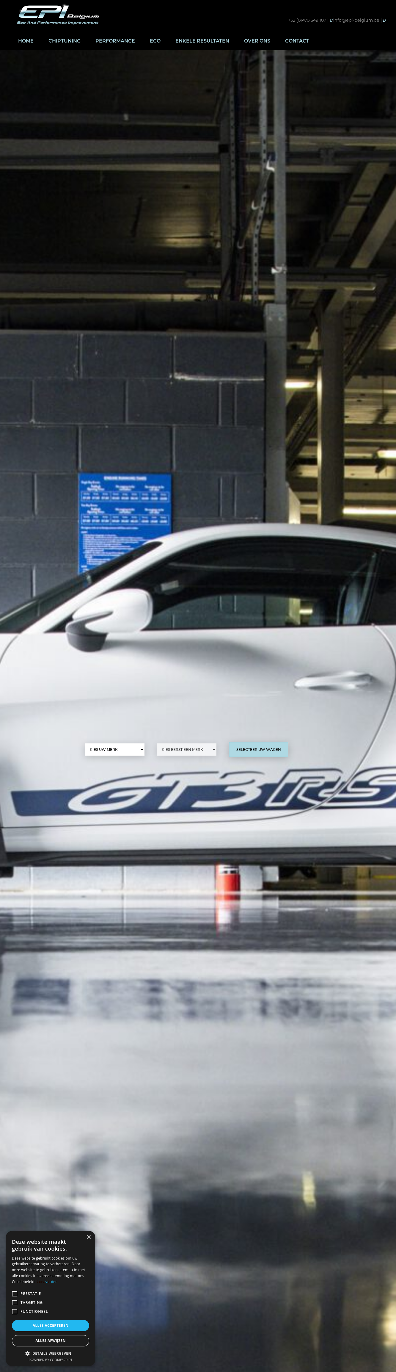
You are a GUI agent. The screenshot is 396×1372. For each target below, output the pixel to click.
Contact (297, 41)
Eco (155, 41)
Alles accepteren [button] (51, 1325)
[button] (50, 1353)
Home (26, 41)
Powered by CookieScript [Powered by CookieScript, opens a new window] (51, 1359)
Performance (115, 41)
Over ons (257, 41)
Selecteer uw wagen (258, 749)
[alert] (50, 1298)
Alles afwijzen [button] (50, 1340)
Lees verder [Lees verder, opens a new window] (47, 1281)
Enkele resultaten (202, 41)
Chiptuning (64, 41)
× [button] (88, 1237)
